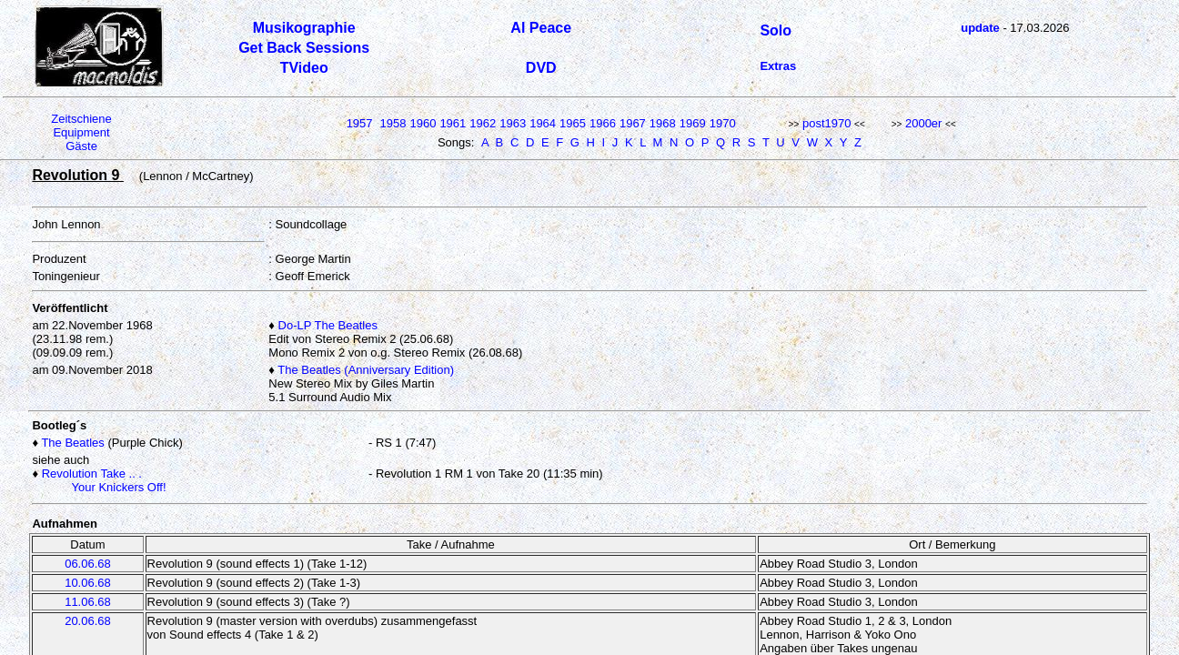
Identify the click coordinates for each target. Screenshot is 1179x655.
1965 (572, 123)
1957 (360, 123)
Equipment (81, 132)
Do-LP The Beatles (328, 325)
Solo (775, 30)
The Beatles (72, 442)
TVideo (304, 68)
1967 (633, 123)
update (980, 28)
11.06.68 (88, 602)
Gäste (81, 146)
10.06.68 (88, 583)
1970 (723, 123)
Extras (778, 66)
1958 (393, 123)
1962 (482, 123)
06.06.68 (88, 563)
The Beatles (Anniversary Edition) (365, 370)
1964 (542, 123)
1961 (452, 123)
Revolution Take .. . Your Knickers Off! (99, 480)
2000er (923, 123)
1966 (603, 123)
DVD (541, 68)
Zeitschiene (81, 119)
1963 (512, 123)
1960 (422, 123)
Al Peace (540, 27)
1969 (693, 123)
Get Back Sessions (303, 47)
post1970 (827, 123)
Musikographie (304, 27)
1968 (663, 123)
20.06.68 (88, 621)
